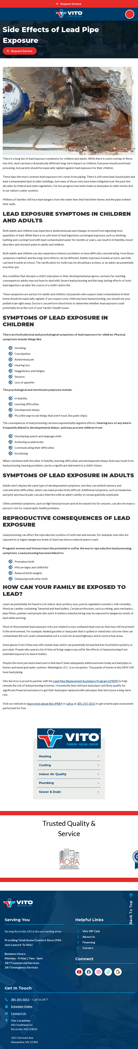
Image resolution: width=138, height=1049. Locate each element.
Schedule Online (21, 1006)
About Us (88, 937)
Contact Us (18, 1013)
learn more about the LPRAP (44, 703)
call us (69, 703)
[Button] (69, 4)
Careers (87, 948)
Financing (88, 942)
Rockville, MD (23, 931)
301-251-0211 (86, 703)
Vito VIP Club (91, 931)
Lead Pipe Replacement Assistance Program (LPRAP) (85, 681)
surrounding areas (50, 931)
